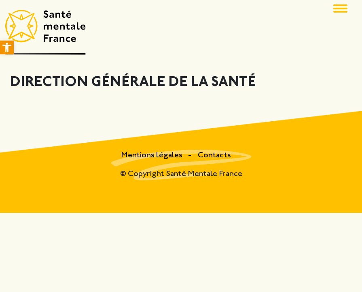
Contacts (214, 155)
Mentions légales (152, 155)
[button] (7, 47)
